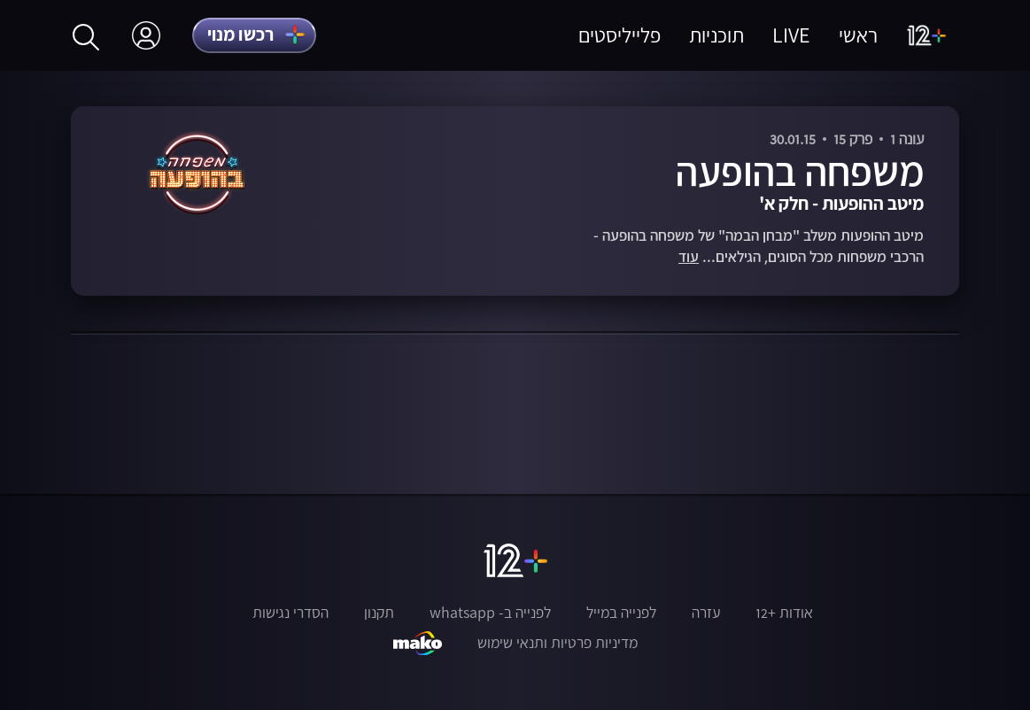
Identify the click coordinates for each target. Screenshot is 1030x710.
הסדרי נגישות (290, 612)
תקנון (379, 612)
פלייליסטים (619, 35)
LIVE (791, 35)
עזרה (706, 612)
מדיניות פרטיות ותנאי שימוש (557, 642)
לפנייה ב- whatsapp (490, 612)
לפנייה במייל (621, 612)
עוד (688, 257)
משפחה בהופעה (800, 171)
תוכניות (716, 35)
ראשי (858, 35)
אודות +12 (784, 612)
